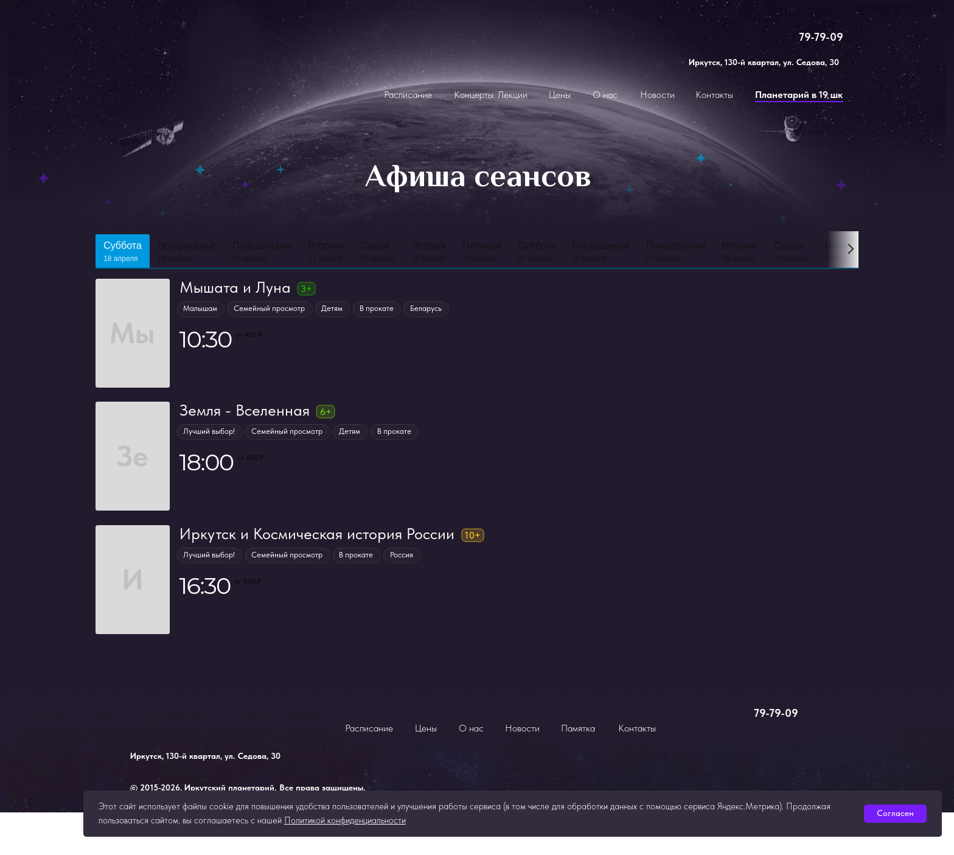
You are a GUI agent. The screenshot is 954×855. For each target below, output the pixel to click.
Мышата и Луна (234, 287)
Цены (560, 94)
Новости (657, 94)
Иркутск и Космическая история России (316, 534)
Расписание (408, 94)
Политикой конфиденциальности (345, 820)
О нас (605, 94)
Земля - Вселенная (244, 410)
